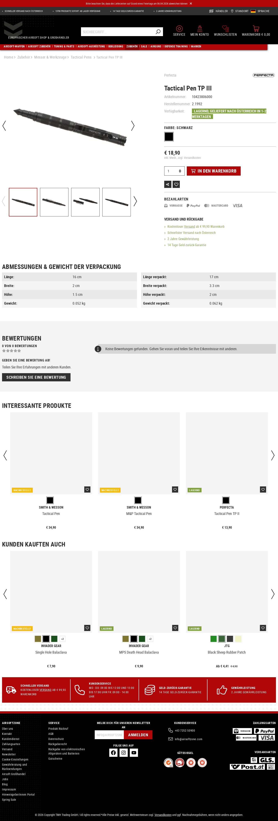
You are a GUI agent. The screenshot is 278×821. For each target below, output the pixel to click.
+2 (62, 638)
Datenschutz (56, 739)
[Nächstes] (133, 125)
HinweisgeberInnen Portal (18, 794)
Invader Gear (51, 646)
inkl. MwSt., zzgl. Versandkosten (182, 158)
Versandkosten (163, 815)
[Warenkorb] (256, 31)
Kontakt (7, 734)
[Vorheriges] (4, 125)
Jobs (5, 779)
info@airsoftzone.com (189, 739)
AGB (51, 734)
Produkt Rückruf (58, 729)
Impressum (9, 789)
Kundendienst (10, 739)
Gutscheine (55, 758)
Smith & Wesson (51, 507)
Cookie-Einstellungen (15, 759)
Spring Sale (9, 800)
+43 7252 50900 (185, 730)
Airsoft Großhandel (14, 774)
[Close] (191, 3)
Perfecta (170, 75)
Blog (5, 784)
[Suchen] (158, 32)
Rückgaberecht (57, 744)
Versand (189, 226)
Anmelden (138, 735)
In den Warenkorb (213, 171)
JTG (227, 646)
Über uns (7, 729)
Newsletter (9, 754)
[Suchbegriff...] (117, 32)
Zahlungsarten (11, 744)
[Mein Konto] (200, 31)
